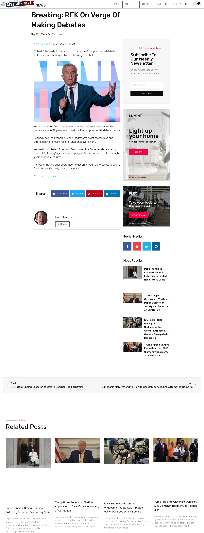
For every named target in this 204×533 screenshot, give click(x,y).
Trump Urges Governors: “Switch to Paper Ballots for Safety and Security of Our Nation (157, 302)
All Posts (62, 224)
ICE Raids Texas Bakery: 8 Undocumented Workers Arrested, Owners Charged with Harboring (124, 507)
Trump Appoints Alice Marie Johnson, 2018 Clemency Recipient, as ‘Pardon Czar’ (175, 505)
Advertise (161, 4)
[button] (60, 193)
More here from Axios (46, 176)
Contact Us (180, 4)
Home (116, 4)
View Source (41, 43)
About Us (131, 4)
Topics (146, 4)
